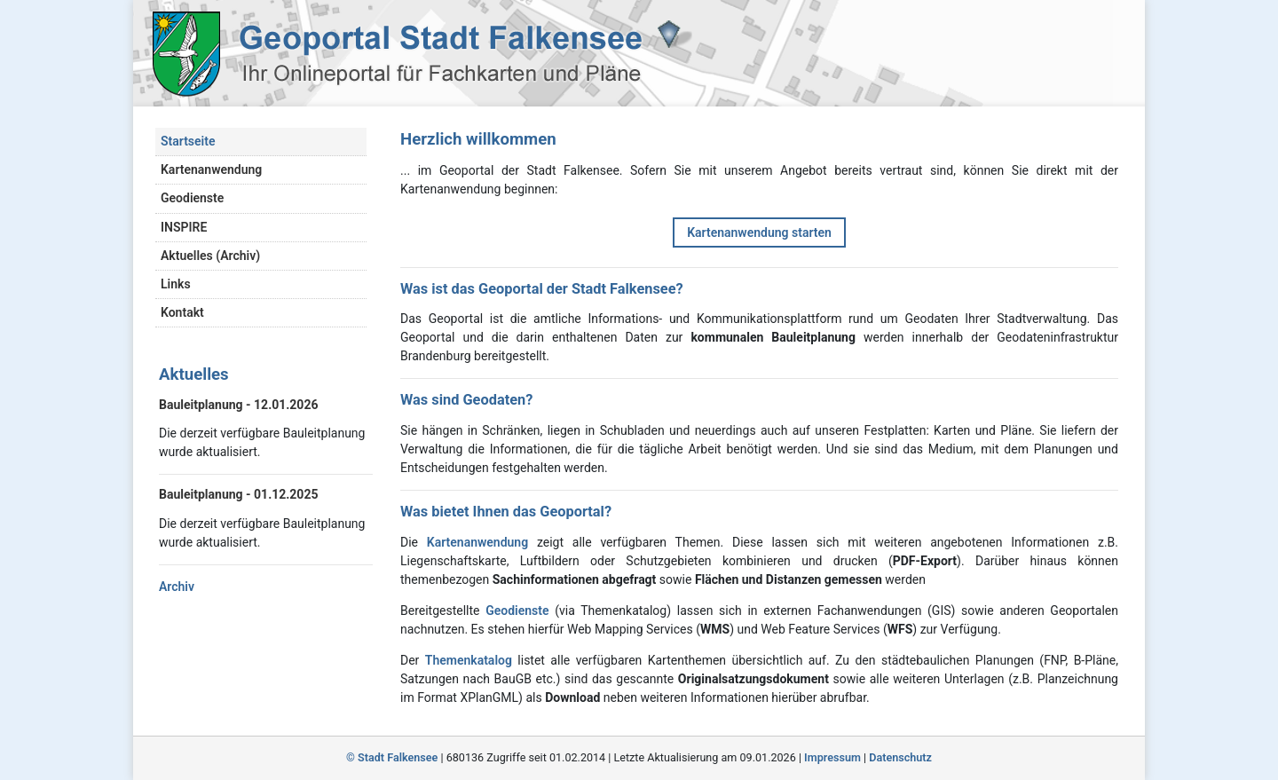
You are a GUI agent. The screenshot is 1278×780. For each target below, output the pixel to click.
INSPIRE (184, 227)
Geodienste (192, 198)
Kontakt (182, 312)
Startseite (188, 141)
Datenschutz (900, 757)
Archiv (176, 586)
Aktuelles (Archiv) (210, 255)
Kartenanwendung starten (759, 232)
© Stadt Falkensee (392, 757)
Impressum (832, 757)
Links (176, 284)
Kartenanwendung (211, 169)
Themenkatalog (468, 660)
